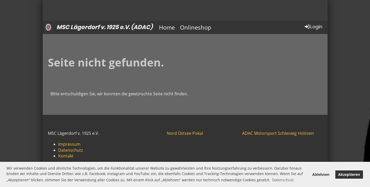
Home (167, 27)
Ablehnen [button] (320, 174)
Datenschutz (70, 150)
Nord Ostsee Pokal (185, 133)
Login (313, 26)
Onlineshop (195, 27)
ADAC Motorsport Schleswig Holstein (278, 133)
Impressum (69, 144)
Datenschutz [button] (283, 179)
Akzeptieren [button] (349, 174)
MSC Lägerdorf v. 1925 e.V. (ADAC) (104, 27)
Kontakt (66, 156)
